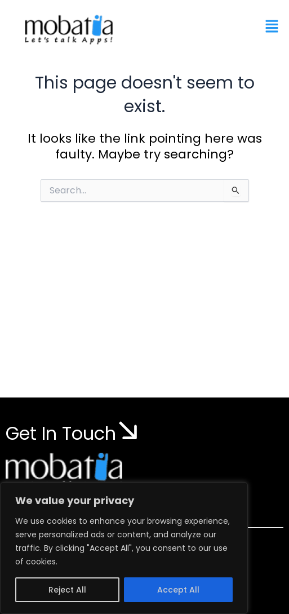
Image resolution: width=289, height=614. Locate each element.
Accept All (178, 589)
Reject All (67, 589)
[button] (272, 27)
